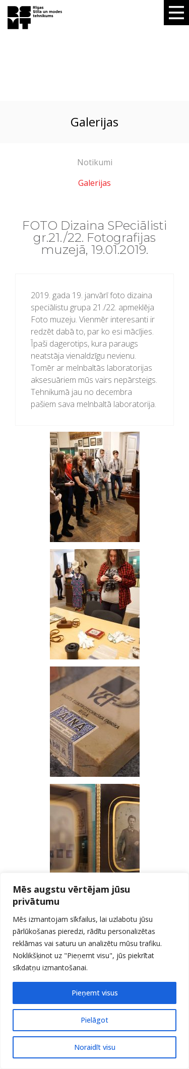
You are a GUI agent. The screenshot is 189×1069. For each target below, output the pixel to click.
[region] (94, 971)
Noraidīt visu (94, 1047)
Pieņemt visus (95, 992)
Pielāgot (94, 1020)
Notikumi (94, 162)
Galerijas (94, 183)
